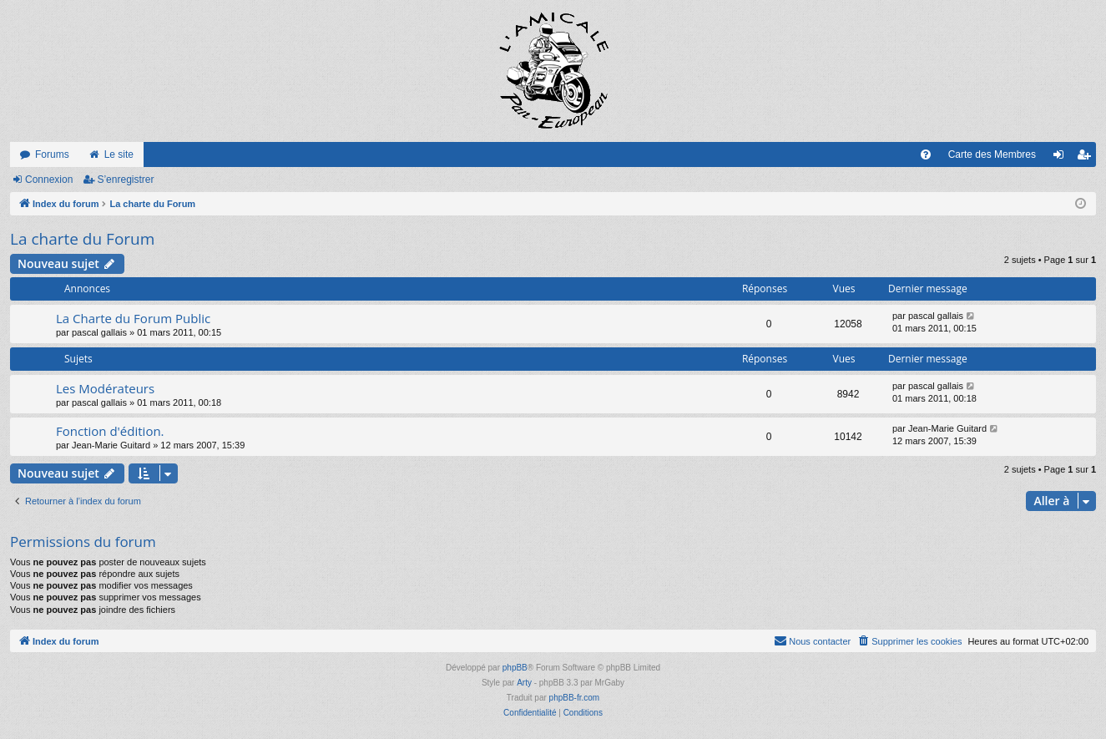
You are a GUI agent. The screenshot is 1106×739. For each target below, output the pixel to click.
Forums (52, 154)
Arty (524, 682)
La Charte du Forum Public (133, 318)
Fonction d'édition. (110, 431)
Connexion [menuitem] (1062, 158)
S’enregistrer (125, 179)
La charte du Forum (82, 239)
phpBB (515, 667)
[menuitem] (925, 154)
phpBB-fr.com (574, 697)
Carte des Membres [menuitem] (992, 154)
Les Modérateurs (105, 388)
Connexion (49, 179)
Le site (119, 154)
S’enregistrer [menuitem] (1087, 158)
